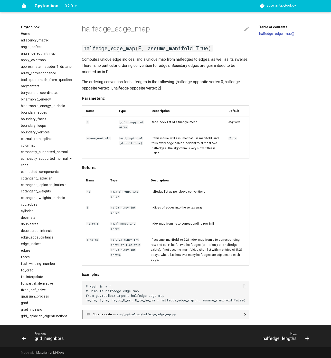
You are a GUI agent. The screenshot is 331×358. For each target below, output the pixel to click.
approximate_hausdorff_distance (46, 67)
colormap (28, 145)
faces (25, 257)
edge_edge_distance (37, 237)
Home (25, 34)
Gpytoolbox (30, 27)
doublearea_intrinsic (36, 231)
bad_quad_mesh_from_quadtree (46, 80)
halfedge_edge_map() (276, 34)
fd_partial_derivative (37, 283)
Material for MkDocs (50, 352)
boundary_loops (33, 126)
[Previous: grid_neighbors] (44, 336)
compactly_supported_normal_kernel (46, 158)
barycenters (30, 86)
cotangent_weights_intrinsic (43, 198)
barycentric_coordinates (39, 93)
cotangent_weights (36, 191)
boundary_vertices (35, 132)
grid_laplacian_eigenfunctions (44, 316)
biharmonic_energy (36, 99)
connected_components (40, 172)
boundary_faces (33, 119)
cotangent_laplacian (36, 178)
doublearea (29, 224)
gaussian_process (35, 296)
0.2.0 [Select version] (69, 6)
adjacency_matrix (34, 40)
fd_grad (27, 270)
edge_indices (31, 244)
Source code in (135, 314)
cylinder (27, 211)
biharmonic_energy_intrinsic (43, 106)
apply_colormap (33, 60)
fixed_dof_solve (33, 290)
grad (24, 303)
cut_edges (29, 204)
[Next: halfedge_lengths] (284, 336)
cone (24, 165)
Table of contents (273, 27)
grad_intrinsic (31, 309)
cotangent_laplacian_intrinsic (43, 185)
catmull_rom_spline (36, 139)
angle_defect (31, 47)
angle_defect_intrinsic (38, 53)
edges (25, 250)
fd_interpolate (32, 277)
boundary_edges (34, 112)
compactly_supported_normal (44, 152)
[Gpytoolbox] (24, 6)
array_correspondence (38, 73)
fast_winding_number (38, 264)
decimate (28, 217)
